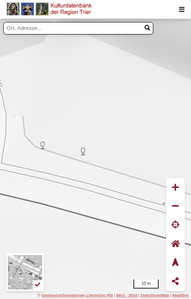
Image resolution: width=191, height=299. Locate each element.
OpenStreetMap (154, 295)
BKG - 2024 (126, 295)
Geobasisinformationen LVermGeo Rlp (77, 295)
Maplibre (181, 295)
